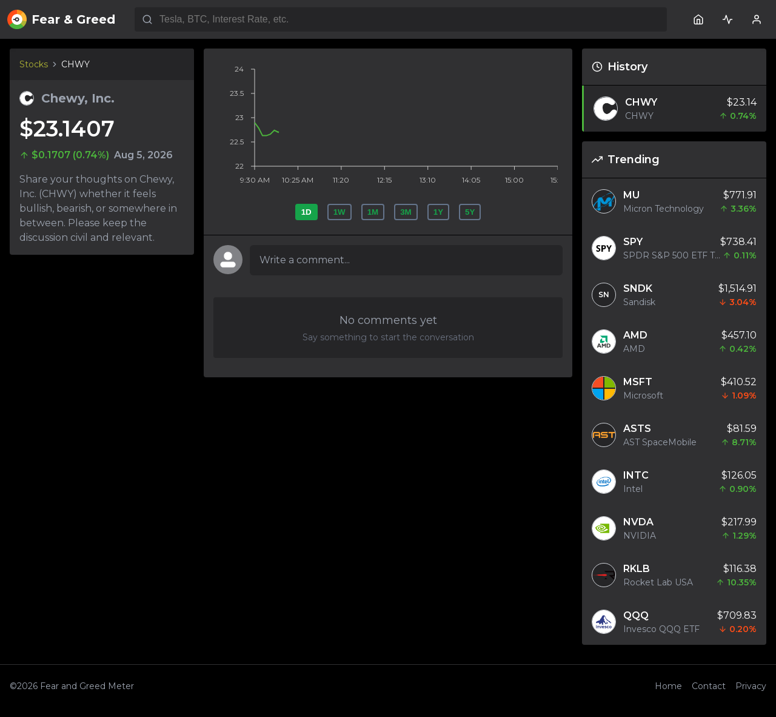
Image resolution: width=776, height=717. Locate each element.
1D (306, 212)
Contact (709, 686)
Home (668, 686)
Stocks (33, 64)
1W (339, 212)
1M (373, 212)
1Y (438, 212)
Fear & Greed (61, 19)
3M (406, 212)
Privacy (750, 686)
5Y (470, 212)
